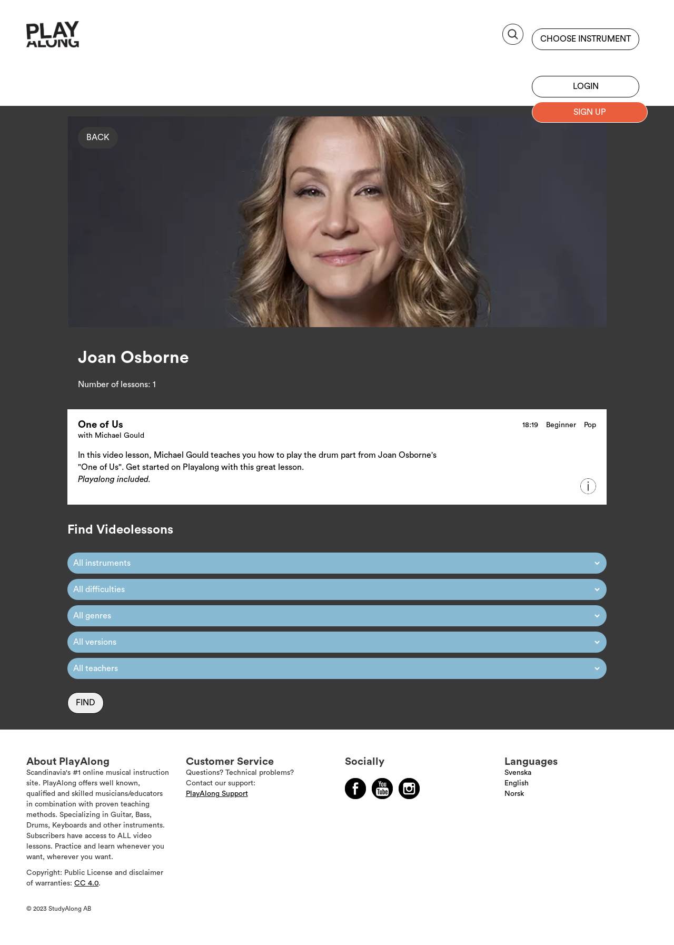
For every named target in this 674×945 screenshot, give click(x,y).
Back (98, 137)
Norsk (514, 794)
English (516, 783)
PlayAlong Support (217, 794)
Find (85, 702)
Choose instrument (585, 39)
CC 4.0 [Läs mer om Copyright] (86, 883)
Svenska (517, 772)
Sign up (585, 60)
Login (586, 86)
